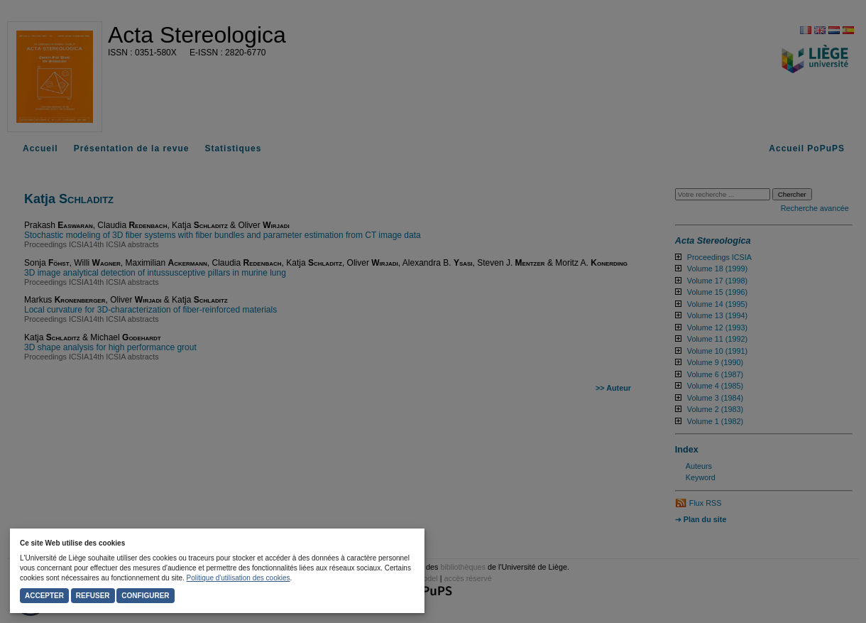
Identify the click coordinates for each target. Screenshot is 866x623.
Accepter (44, 596)
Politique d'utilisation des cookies (238, 578)
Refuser (93, 596)
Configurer (145, 596)
